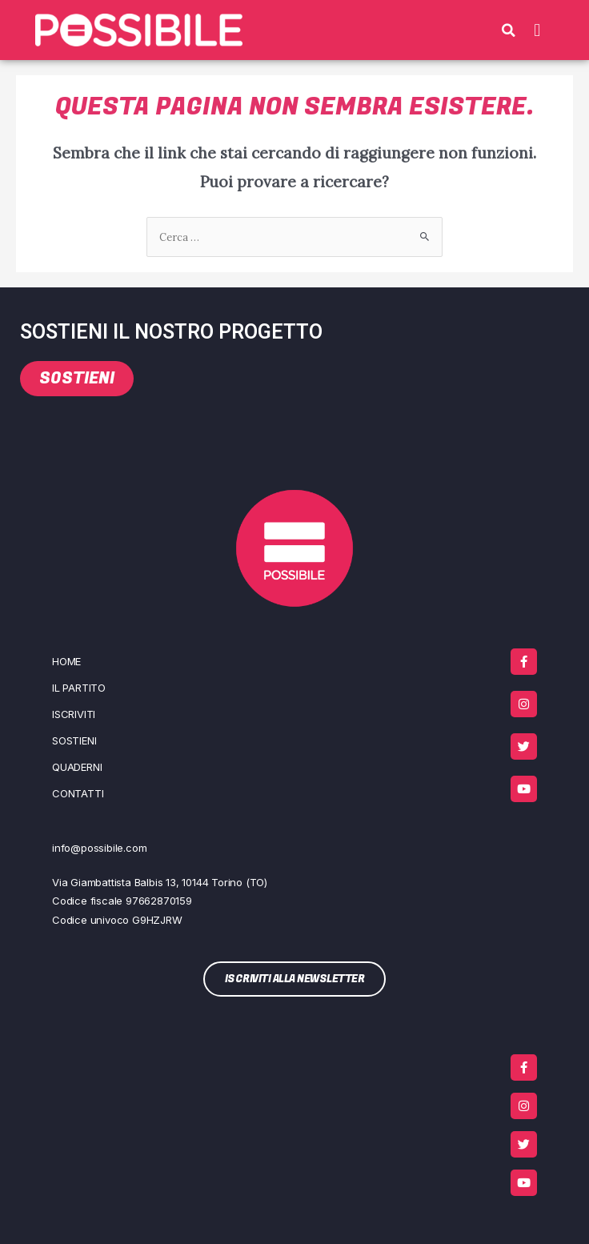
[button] (509, 30)
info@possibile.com (99, 847)
